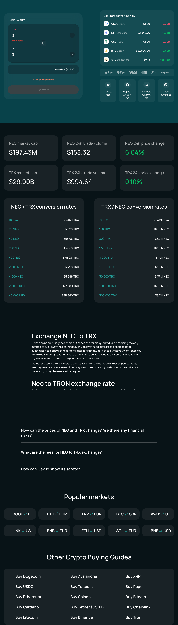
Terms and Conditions (43, 79)
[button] (89, 433)
